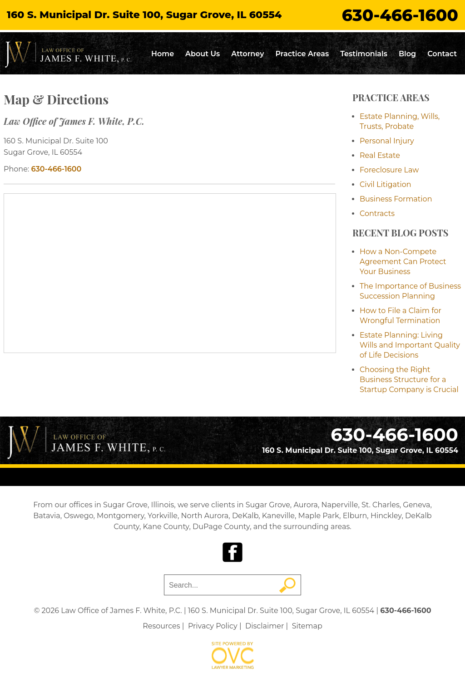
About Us (202, 53)
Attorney (247, 53)
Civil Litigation (385, 184)
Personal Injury (387, 141)
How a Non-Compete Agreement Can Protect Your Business (403, 261)
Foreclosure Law (389, 170)
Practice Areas (302, 53)
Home (162, 53)
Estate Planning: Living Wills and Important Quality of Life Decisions (410, 345)
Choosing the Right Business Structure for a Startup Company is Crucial (409, 379)
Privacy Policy (212, 626)
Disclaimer (264, 626)
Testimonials (363, 53)
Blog (407, 53)
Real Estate (380, 155)
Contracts (377, 213)
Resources (161, 626)
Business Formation (396, 199)
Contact (442, 53)
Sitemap (307, 626)
